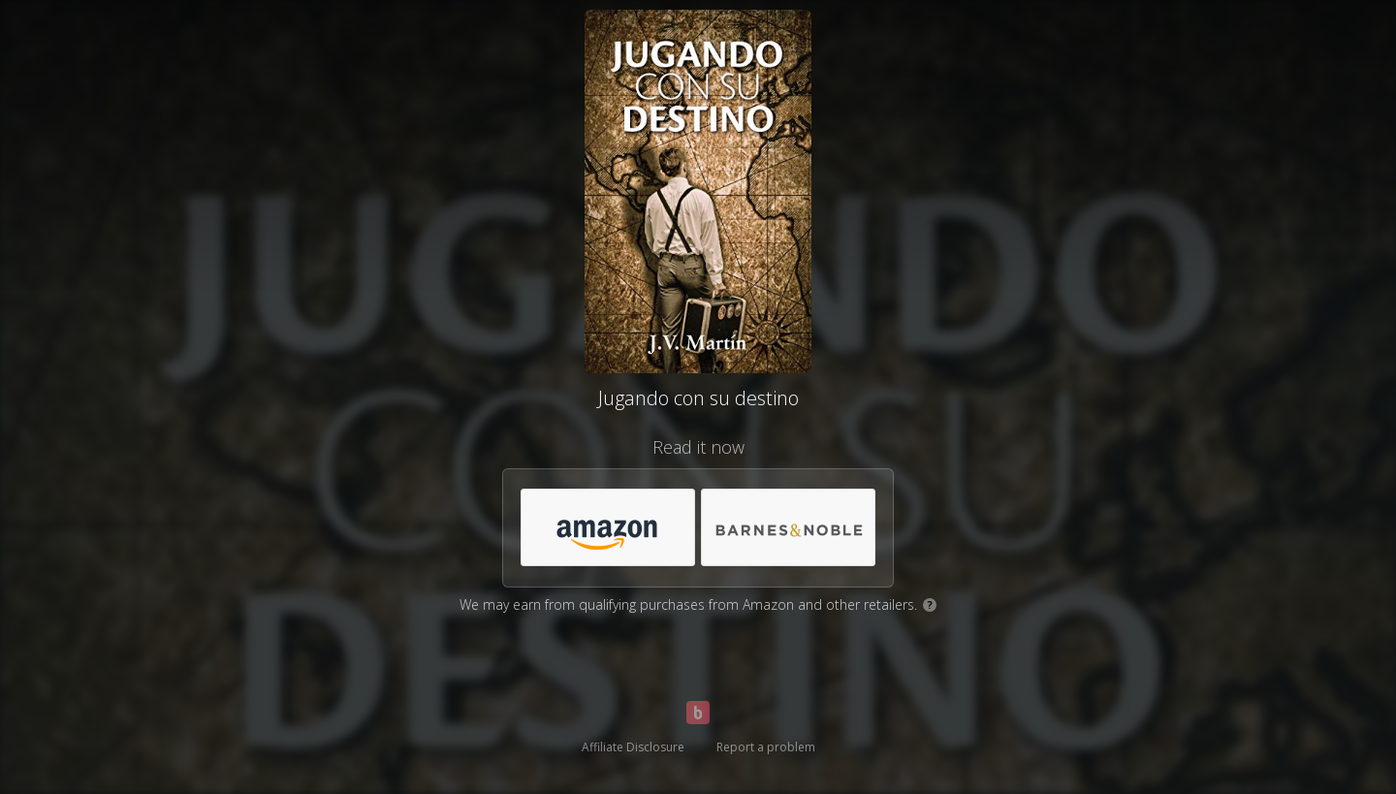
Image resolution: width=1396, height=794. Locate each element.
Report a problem (765, 747)
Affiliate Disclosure (633, 747)
